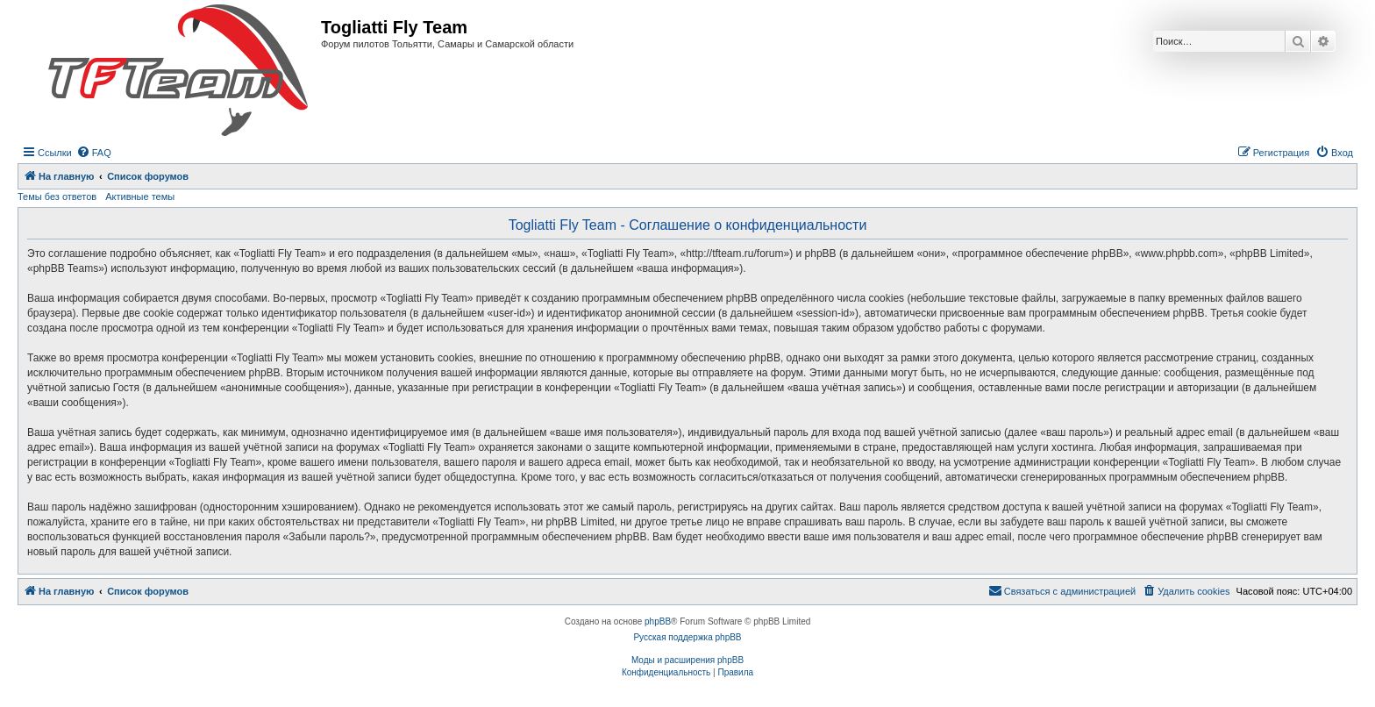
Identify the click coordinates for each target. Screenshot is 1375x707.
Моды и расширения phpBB (687, 660)
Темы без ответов (57, 196)
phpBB (658, 621)
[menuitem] (93, 152)
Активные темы (140, 196)
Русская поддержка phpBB (687, 637)
